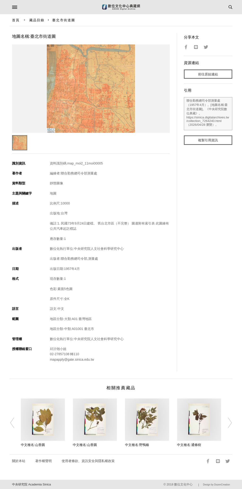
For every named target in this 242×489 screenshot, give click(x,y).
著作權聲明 (43, 461)
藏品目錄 (36, 20)
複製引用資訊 (208, 140)
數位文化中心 (183, 484)
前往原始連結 (208, 74)
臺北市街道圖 (63, 20)
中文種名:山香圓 (33, 445)
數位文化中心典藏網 (121, 7)
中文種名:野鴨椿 (137, 445)
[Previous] (15, 422)
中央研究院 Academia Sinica (31, 484)
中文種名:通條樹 (189, 445)
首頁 (16, 20)
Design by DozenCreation (216, 484)
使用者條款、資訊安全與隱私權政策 (88, 461)
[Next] (226, 422)
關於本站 (18, 461)
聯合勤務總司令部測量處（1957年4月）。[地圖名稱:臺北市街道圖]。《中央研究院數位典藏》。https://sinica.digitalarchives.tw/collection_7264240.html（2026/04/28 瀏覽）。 (208, 113)
